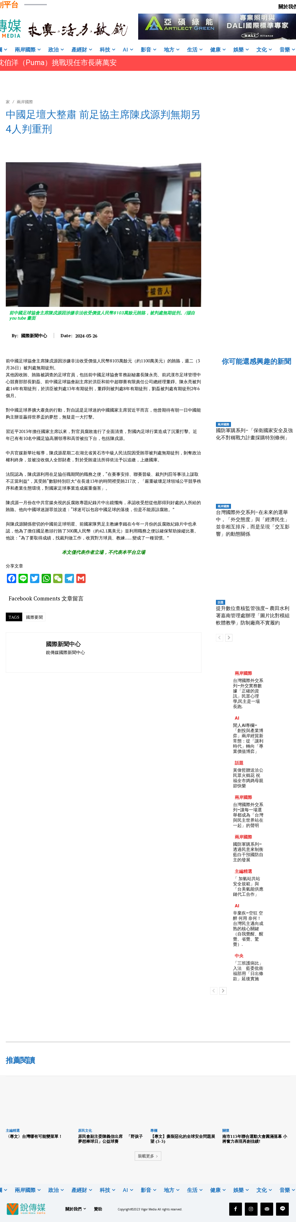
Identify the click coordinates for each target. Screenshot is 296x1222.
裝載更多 (148, 1156)
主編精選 (243, 871)
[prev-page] (219, 638)
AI (237, 718)
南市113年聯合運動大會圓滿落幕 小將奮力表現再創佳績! (254, 1138)
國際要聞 (34, 617)
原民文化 (85, 1130)
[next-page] (228, 638)
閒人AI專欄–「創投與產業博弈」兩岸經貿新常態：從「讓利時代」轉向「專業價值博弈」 (248, 738)
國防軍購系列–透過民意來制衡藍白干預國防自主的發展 (248, 852)
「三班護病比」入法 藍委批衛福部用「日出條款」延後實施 (248, 971)
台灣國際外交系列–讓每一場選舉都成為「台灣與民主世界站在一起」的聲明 (248, 814)
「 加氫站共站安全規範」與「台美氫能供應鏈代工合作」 (248, 886)
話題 (220, 602)
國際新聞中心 (34, 335)
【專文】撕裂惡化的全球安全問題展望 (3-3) (182, 1138)
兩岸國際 (25, 101)
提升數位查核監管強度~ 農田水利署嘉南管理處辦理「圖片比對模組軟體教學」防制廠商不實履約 (253, 615)
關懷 (225, 1130)
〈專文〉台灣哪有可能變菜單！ (34, 1136)
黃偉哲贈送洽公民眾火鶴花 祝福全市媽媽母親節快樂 (248, 778)
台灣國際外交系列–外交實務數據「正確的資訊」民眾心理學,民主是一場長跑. (248, 693)
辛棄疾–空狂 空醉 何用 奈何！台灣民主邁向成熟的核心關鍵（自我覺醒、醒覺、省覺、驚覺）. (248, 928)
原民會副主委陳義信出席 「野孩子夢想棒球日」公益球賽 (110, 1138)
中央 (239, 956)
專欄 (153, 1130)
